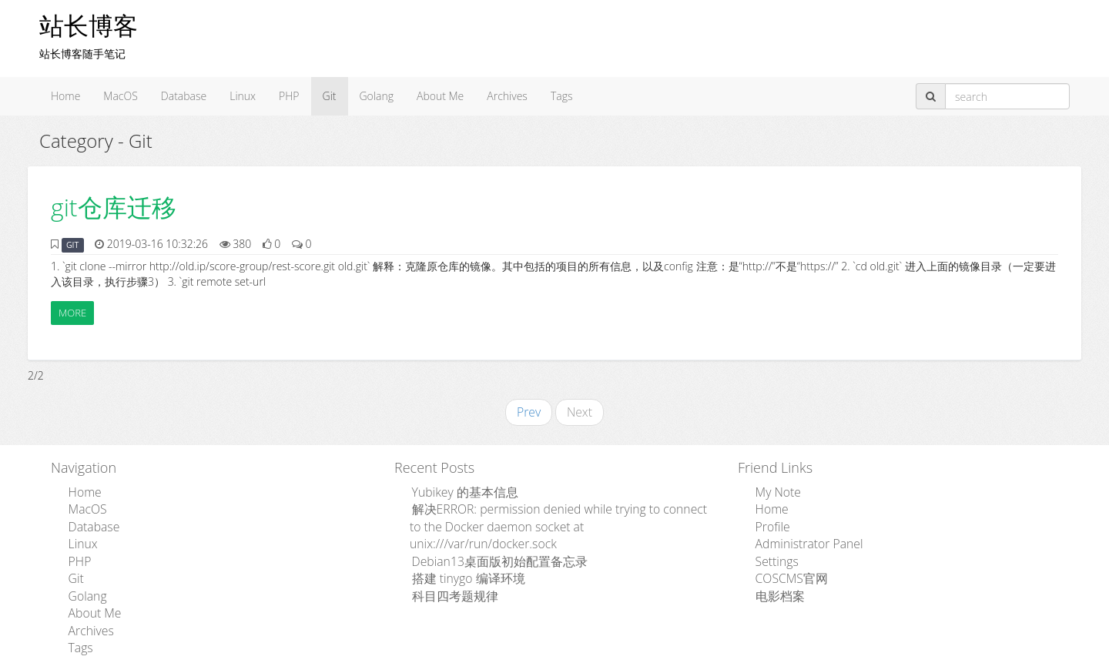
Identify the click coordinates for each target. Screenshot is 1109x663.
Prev (530, 410)
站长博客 (88, 25)
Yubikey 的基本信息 (457, 488)
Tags (562, 96)
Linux (243, 96)
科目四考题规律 (447, 565)
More (72, 313)
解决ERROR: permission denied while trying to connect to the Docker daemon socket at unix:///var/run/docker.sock (556, 512)
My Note (773, 488)
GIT (72, 244)
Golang (377, 96)
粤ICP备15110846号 (663, 652)
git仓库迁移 (113, 206)
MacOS (120, 96)
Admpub (497, 652)
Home (65, 96)
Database (183, 96)
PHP (289, 96)
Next (578, 410)
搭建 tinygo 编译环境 (459, 550)
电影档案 (774, 581)
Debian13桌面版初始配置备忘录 (487, 534)
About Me (440, 96)
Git (330, 96)
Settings (772, 550)
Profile (768, 519)
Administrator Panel (801, 534)
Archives (507, 96)
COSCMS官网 (785, 565)
